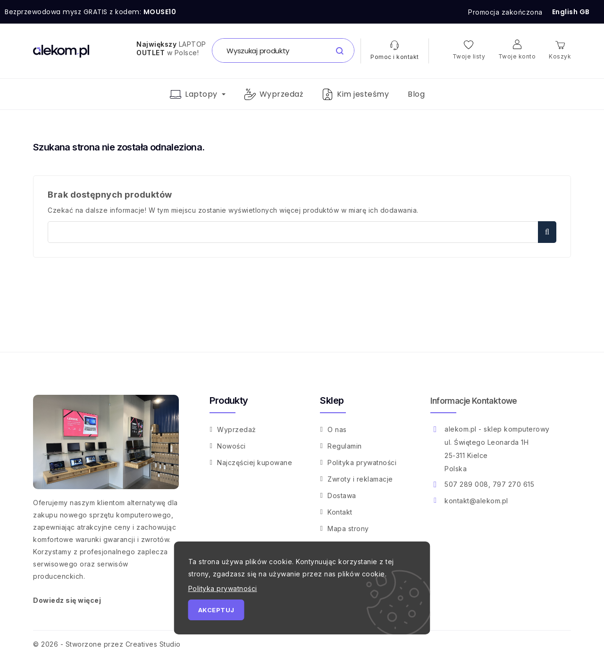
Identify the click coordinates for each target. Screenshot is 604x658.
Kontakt (339, 512)
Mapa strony (348, 529)
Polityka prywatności (361, 462)
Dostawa (341, 495)
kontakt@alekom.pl (476, 501)
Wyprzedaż (236, 429)
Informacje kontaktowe (473, 401)
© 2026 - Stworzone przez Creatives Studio (107, 644)
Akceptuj (216, 610)
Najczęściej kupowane (254, 462)
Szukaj (547, 232)
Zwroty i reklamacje (360, 479)
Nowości (231, 446)
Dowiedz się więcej (67, 600)
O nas (337, 429)
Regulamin (344, 446)
